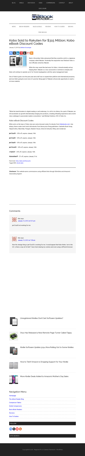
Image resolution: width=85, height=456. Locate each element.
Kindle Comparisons (15, 406)
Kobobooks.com (65, 124)
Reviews (12, 413)
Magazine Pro (38, 449)
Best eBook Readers (15, 409)
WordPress (59, 449)
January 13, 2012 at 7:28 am (26, 240)
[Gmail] (28, 53)
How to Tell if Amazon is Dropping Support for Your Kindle (44, 362)
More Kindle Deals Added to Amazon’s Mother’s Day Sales (44, 376)
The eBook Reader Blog (16, 399)
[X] (14, 53)
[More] (31, 53)
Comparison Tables (15, 402)
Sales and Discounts (25, 161)
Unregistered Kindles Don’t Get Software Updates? (41, 318)
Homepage (12, 396)
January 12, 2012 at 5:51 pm (26, 221)
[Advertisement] (42, 97)
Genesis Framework (49, 449)
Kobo (17, 161)
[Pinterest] (21, 53)
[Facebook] (10, 53)
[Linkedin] (17, 53)
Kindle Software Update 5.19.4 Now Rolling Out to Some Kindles (47, 347)
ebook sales (20, 163)
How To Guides (14, 416)
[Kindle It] (24, 53)
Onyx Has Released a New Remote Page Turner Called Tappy (46, 333)
